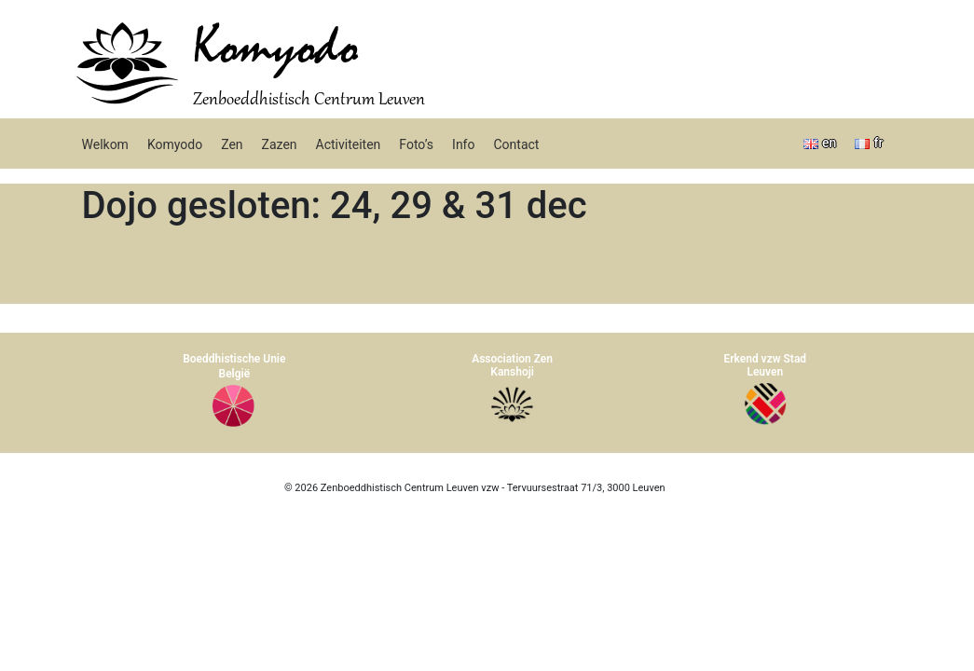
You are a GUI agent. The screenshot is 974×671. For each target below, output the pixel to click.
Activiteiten (348, 144)
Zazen (279, 144)
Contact (516, 144)
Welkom (105, 144)
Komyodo (275, 48)
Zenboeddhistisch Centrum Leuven (309, 100)
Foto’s (416, 144)
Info (463, 144)
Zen (231, 144)
